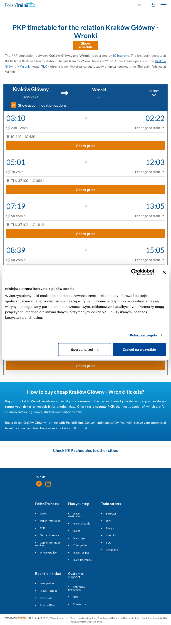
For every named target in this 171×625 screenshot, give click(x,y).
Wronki (25, 66)
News (43, 513)
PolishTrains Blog (50, 520)
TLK (44, 66)
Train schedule (81, 523)
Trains (76, 530)
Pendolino (112, 549)
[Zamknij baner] (164, 272)
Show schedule (85, 45)
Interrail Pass (47, 605)
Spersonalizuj (85, 349)
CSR (42, 528)
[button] (139, 4)
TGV (108, 520)
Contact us (79, 604)
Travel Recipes (48, 590)
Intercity (111, 535)
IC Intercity (121, 55)
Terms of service (49, 535)
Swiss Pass (46, 598)
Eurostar (111, 513)
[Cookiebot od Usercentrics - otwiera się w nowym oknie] (134, 272)
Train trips (79, 538)
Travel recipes (81, 552)
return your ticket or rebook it (27, 406)
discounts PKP (103, 406)
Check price (85, 145)
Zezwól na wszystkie (139, 349)
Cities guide (80, 545)
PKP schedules (78, 450)
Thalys (110, 528)
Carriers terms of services (47, 544)
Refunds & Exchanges (76, 588)
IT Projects (34, 618)
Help (76, 596)
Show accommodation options (42, 105)
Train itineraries (82, 559)
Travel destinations (75, 515)
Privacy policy (48, 552)
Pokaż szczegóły (143, 335)
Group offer (47, 583)
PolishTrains (74, 422)
